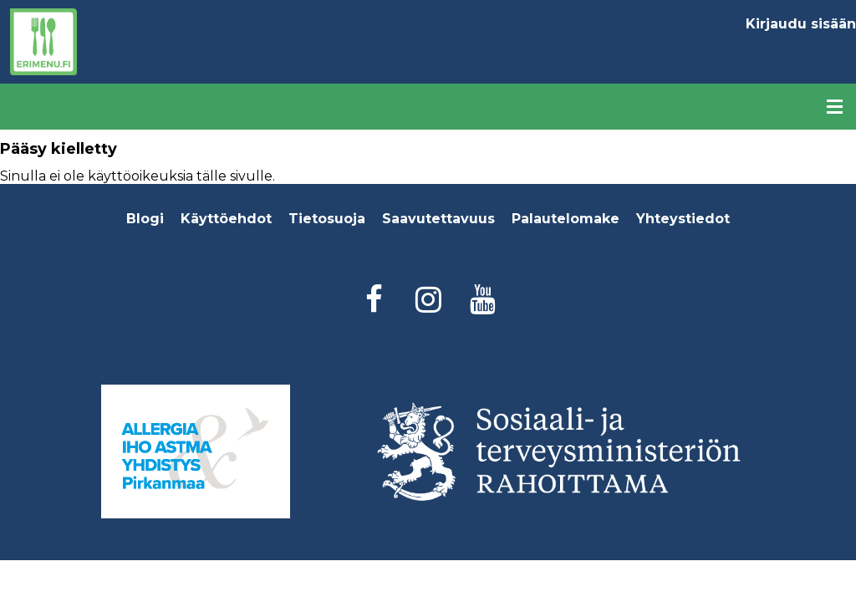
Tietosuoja (326, 219)
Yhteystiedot (683, 219)
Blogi (145, 219)
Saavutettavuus (438, 219)
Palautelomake (565, 219)
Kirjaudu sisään (801, 24)
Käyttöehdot (226, 219)
